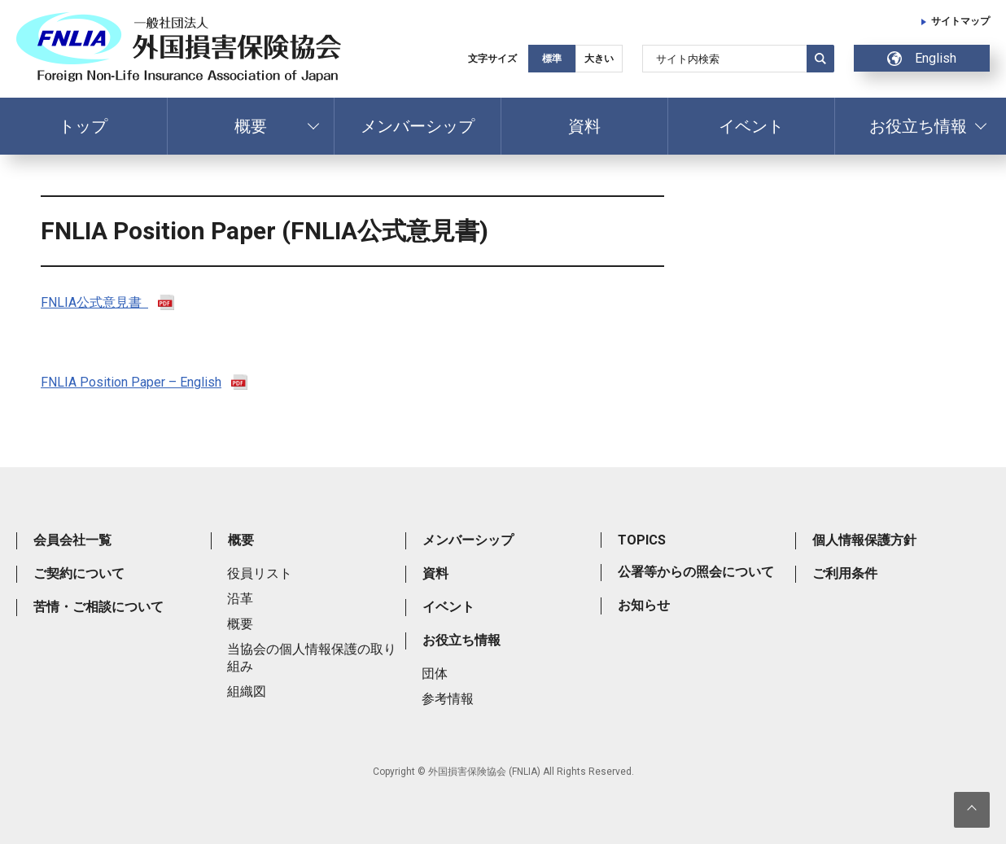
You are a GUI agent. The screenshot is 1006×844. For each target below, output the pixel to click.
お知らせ (644, 605)
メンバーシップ (418, 126)
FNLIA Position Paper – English (131, 382)
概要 (250, 126)
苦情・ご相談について (98, 606)
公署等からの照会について (696, 571)
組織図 (246, 691)
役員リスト (259, 573)
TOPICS (642, 540)
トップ (83, 126)
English (921, 58)
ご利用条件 (844, 573)
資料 (584, 126)
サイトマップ (960, 21)
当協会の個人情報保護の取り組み (311, 657)
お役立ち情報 (918, 126)
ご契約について (79, 573)
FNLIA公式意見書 (94, 302)
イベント (751, 126)
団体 (435, 673)
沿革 (240, 598)
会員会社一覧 (72, 540)
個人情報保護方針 (864, 540)
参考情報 (448, 698)
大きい (599, 58)
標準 (552, 58)
